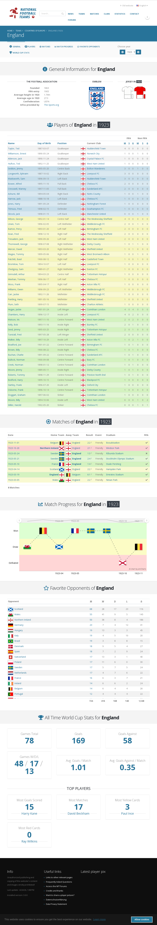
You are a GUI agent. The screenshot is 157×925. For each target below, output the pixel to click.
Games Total (29, 733)
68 (91, 609)
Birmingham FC (94, 228)
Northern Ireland (22, 619)
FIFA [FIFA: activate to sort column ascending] (146, 435)
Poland (17, 662)
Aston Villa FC (93, 284)
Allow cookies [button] (141, 919)
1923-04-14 (13, 469)
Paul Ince (127, 806)
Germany (18, 624)
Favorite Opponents (88, 46)
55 (91, 614)
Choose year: (124, 46)
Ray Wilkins (29, 834)
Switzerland (20, 656)
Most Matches (78, 792)
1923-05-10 (13, 463)
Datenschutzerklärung (56, 892)
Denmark (19, 646)
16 (91, 677)
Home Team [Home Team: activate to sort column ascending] (57, 435)
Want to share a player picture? (60, 887)
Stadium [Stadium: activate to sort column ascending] (110, 435)
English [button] (142, 5)
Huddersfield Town (96, 148)
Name (11, 143)
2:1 (88, 448)
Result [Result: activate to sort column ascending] (89, 435)
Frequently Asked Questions (59, 874)
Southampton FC (95, 208)
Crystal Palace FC (95, 158)
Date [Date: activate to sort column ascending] (10, 435)
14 (91, 683)
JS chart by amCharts (137, 569)
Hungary (18, 630)
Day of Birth (44, 143)
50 (91, 619)
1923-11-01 (13, 442)
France (17, 677)
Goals (78, 733)
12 (91, 693)
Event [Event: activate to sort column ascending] (98, 435)
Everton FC (92, 269)
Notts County (93, 193)
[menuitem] (83, 520)
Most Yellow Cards (127, 792)
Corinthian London (96, 309)
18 (91, 646)
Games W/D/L (29, 756)
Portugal (18, 693)
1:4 (88, 463)
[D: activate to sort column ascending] (115, 601)
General (15, 46)
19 (91, 630)
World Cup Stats (19, 52)
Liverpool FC (93, 173)
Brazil (17, 640)
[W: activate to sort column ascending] (103, 601)
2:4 (88, 458)
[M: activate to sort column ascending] (91, 601)
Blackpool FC (93, 379)
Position (62, 143)
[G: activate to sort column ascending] (141, 601)
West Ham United (95, 163)
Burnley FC (92, 324)
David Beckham (78, 806)
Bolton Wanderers (96, 168)
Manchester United (96, 213)
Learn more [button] (99, 919)
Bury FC (91, 359)
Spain (17, 651)
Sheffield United (95, 249)
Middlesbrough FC (96, 224)
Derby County (94, 244)
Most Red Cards (29, 820)
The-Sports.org (51, 104)
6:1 (88, 474)
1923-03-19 (13, 474)
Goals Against (127, 733)
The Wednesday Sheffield (99, 218)
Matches (44, 46)
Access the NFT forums (56, 878)
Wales (17, 614)
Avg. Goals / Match (78, 756)
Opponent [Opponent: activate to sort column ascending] (13, 601)
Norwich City (93, 153)
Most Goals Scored (29, 792)
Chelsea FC (92, 183)
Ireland (17, 683)
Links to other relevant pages (59, 869)
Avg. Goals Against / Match (128, 756)
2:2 (88, 442)
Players (30, 46)
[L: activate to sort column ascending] (127, 601)
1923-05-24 (13, 453)
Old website (126, 5)
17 (91, 656)
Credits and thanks (54, 883)
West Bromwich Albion (98, 254)
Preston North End (96, 374)
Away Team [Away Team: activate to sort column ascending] (72, 435)
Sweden (18, 667)
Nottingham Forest (96, 203)
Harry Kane (29, 806)
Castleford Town (95, 259)
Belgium (18, 688)
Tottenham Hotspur (97, 274)
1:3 (88, 453)
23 (91, 624)
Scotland (18, 609)
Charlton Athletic (95, 304)
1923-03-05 (13, 479)
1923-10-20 (13, 448)
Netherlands (20, 672)
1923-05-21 (13, 458)
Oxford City (92, 384)
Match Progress (63, 46)
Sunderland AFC (95, 188)
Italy (16, 635)
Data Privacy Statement (56, 896)
